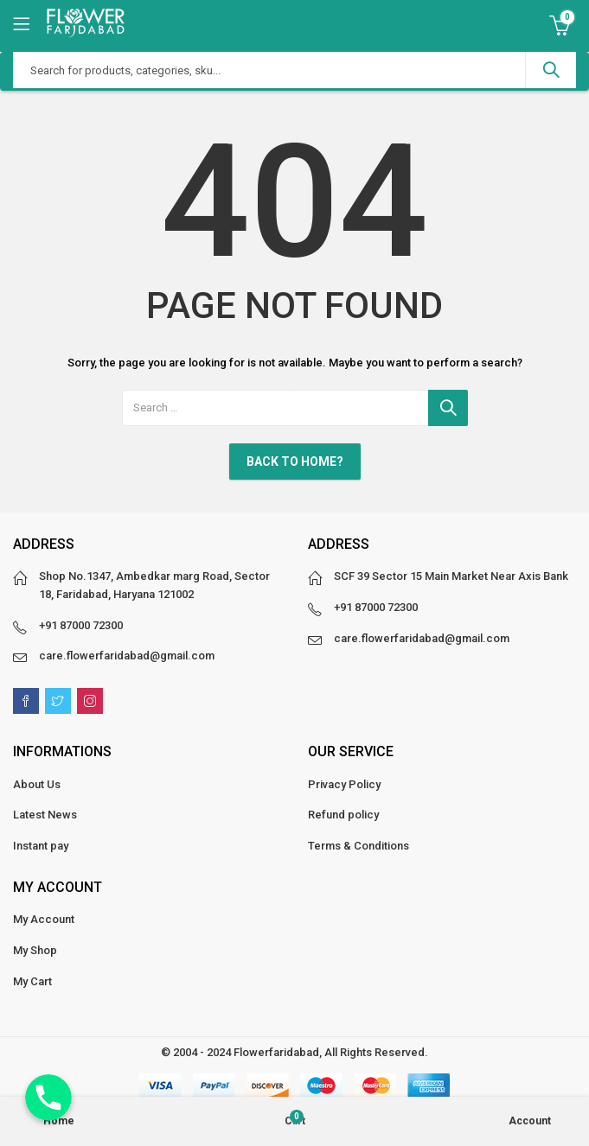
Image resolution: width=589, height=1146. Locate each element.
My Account (43, 919)
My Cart (32, 981)
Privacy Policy (344, 784)
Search (551, 70)
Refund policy (343, 814)
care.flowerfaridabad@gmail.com (126, 655)
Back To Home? (294, 461)
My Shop (35, 950)
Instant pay (40, 845)
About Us (37, 784)
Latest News (45, 814)
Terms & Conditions (358, 845)
